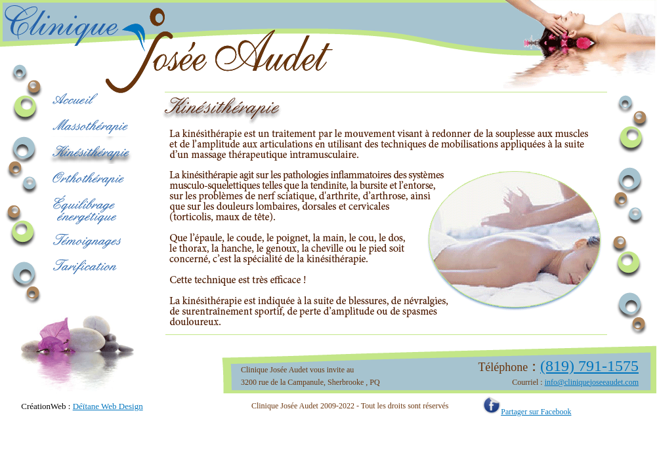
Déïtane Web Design (108, 406)
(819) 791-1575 (589, 365)
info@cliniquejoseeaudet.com (592, 382)
